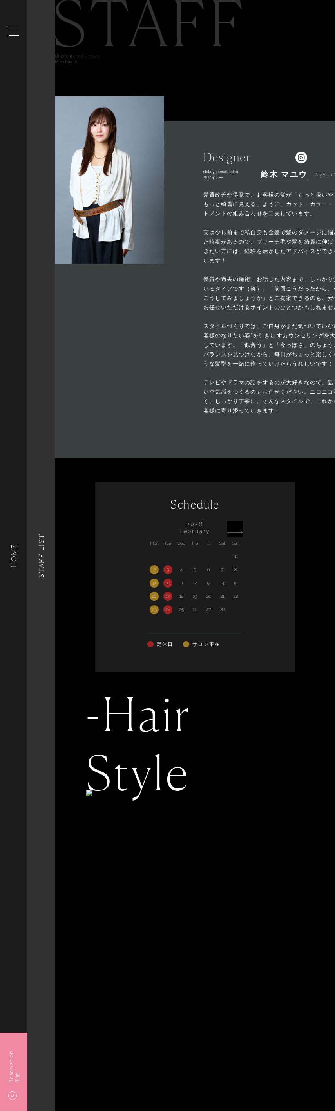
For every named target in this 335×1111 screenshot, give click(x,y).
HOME (13, 555)
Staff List (41, 555)
